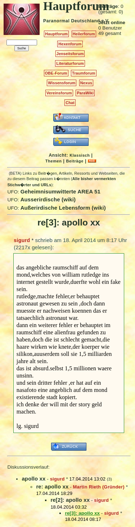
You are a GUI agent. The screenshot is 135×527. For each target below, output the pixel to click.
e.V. (105, 20)
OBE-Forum (56, 73)
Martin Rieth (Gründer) (99, 487)
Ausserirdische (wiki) (48, 199)
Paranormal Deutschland (71, 20)
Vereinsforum (59, 93)
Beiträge (75, 161)
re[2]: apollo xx (70, 500)
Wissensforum (61, 83)
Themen (53, 161)
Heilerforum (84, 34)
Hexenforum (70, 44)
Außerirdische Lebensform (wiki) (63, 208)
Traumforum (83, 73)
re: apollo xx (52, 486)
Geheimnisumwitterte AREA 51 (60, 191)
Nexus (86, 83)
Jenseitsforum (70, 54)
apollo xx (33, 478)
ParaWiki (85, 93)
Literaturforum (70, 63)
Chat (70, 103)
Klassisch (79, 155)
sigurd (22, 240)
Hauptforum (56, 34)
